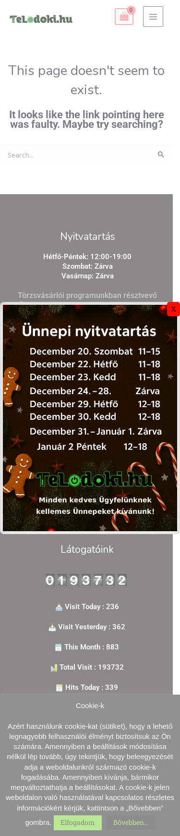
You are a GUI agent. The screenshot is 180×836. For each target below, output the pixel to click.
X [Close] (173, 309)
